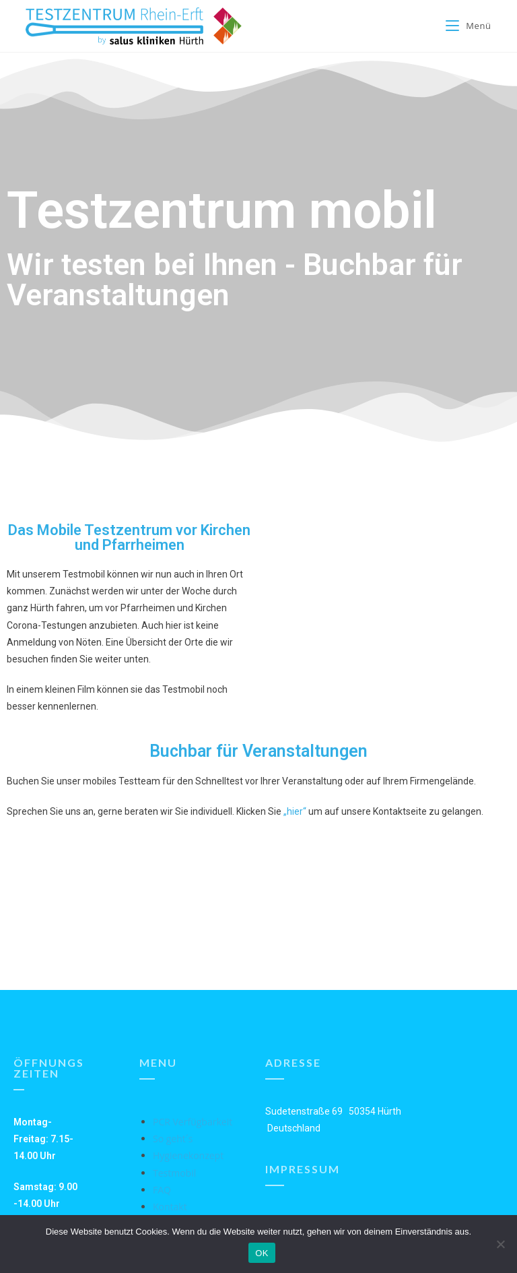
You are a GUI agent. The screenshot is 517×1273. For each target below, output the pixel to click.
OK (261, 1253)
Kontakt (170, 1206)
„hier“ (294, 811)
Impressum (302, 1168)
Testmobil (174, 1173)
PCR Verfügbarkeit (192, 1121)
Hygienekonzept (188, 1155)
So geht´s (173, 1138)
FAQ (162, 1189)
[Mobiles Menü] (468, 26)
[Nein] (500, 1244)
